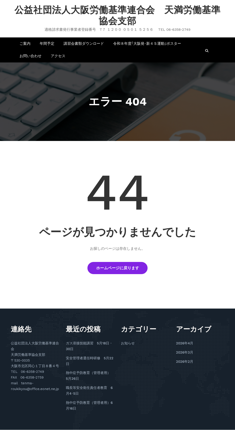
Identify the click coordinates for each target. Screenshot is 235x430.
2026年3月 (184, 353)
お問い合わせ (31, 56)
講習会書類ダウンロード (84, 43)
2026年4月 (184, 343)
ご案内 (25, 43)
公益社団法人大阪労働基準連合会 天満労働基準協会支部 (117, 15)
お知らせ (128, 343)
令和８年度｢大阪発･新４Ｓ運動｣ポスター (147, 43)
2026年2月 (184, 362)
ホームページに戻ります (117, 268)
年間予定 (47, 43)
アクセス (58, 56)
